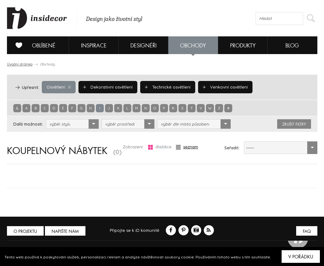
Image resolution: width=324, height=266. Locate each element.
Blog (292, 45)
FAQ (307, 231)
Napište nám (65, 231)
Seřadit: (232, 147)
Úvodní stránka (20, 64)
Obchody (193, 45)
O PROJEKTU (25, 231)
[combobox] (72, 124)
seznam (187, 147)
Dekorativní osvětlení (108, 87)
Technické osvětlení (167, 87)
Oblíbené (33, 45)
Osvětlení (59, 87)
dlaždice (159, 147)
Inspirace (94, 45)
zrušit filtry (294, 124)
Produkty (243, 45)
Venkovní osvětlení (225, 87)
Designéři (143, 45)
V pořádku (300, 257)
